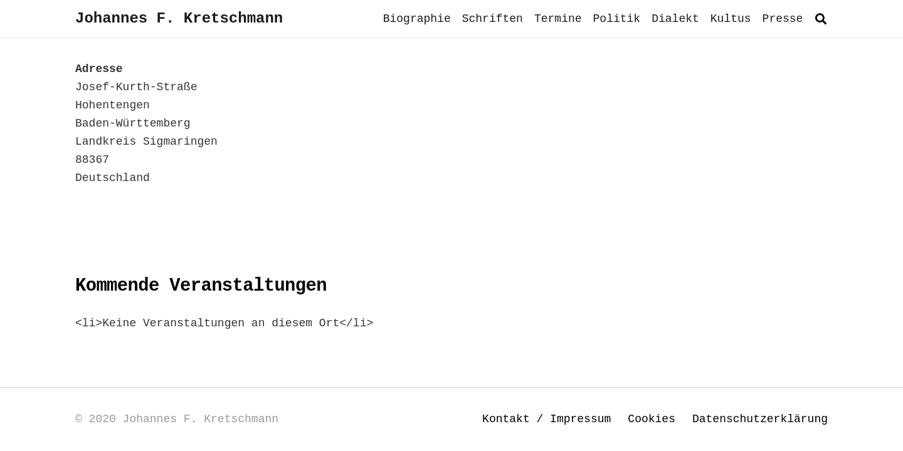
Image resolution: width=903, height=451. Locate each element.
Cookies (651, 419)
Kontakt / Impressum (546, 419)
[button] (820, 18)
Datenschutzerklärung (760, 419)
